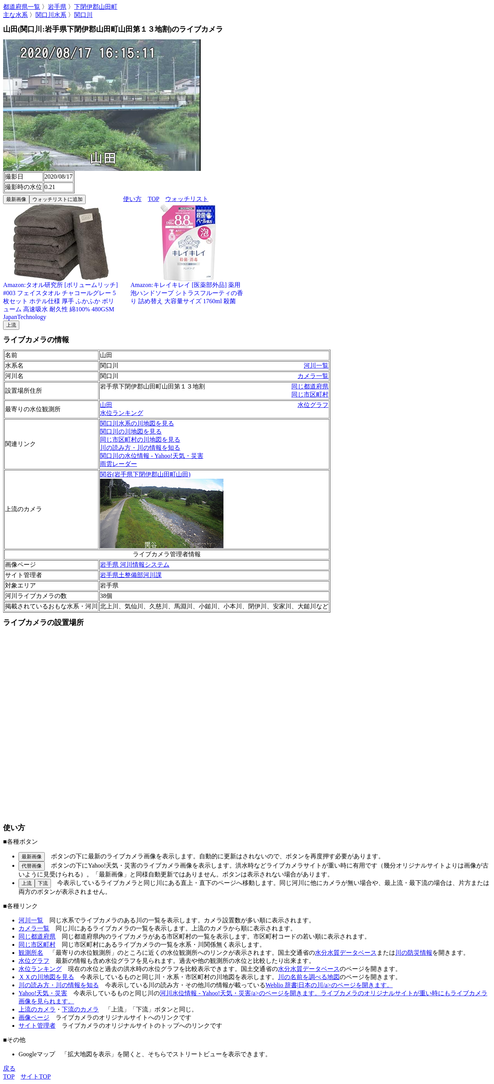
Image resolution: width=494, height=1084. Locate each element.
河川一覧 (316, 365)
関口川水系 (51, 15)
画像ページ (34, 1017)
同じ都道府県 (309, 386)
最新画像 (16, 199)
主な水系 (15, 15)
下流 (43, 883)
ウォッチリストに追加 (57, 199)
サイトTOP (35, 1076)
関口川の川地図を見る (131, 431)
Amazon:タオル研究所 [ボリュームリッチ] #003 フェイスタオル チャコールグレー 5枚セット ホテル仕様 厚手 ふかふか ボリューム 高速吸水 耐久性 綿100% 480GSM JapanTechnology (61, 298)
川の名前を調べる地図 (309, 977)
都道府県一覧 (21, 6)
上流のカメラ (37, 1009)
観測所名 (31, 952)
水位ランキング (121, 413)
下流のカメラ (80, 1009)
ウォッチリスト (186, 199)
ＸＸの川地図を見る (46, 977)
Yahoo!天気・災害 (43, 993)
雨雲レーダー (118, 464)
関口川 (83, 15)
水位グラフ (313, 405)
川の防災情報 (413, 952)
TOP (153, 199)
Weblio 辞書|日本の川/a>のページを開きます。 (329, 985)
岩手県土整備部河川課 (131, 575)
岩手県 (57, 6)
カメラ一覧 (313, 376)
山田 (106, 405)
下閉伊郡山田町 (95, 6)
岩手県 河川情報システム (134, 564)
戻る (9, 1068)
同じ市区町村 (309, 394)
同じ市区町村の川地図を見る (140, 439)
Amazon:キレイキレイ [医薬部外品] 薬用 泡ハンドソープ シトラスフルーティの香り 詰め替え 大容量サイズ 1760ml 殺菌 (188, 290)
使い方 (132, 199)
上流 (11, 325)
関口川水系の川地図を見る (137, 423)
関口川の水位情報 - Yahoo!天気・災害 (151, 456)
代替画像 (32, 866)
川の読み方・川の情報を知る (140, 447)
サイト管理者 (37, 1025)
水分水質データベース (346, 952)
